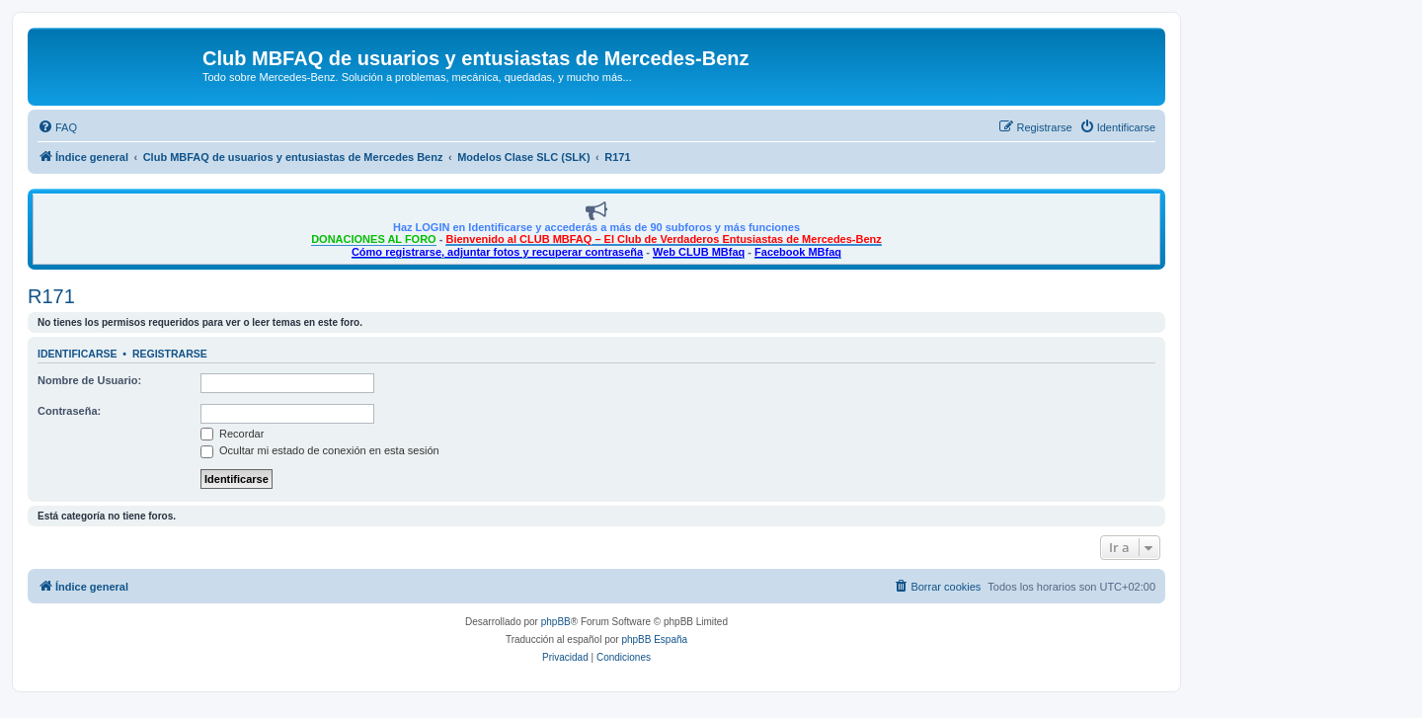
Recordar (232, 433)
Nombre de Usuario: (89, 380)
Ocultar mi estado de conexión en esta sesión (319, 450)
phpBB (556, 621)
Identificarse (78, 353)
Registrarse (169, 353)
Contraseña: (69, 411)
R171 (51, 296)
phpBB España (654, 639)
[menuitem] (57, 127)
